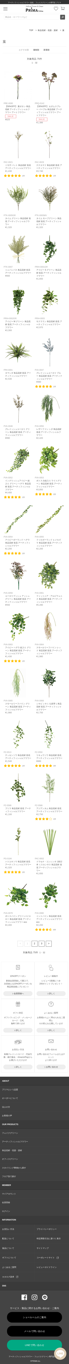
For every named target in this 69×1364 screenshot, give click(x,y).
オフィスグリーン (10, 1159)
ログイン (6, 1211)
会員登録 (6, 1202)
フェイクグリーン (10, 1133)
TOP (31, 30)
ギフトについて (9, 1257)
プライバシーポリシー (47, 1229)
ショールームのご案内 (34, 1317)
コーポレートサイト (48, 1257)
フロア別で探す (9, 1176)
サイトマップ (43, 1248)
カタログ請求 (10, 1277)
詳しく (52, 993)
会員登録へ (19, 993)
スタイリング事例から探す (14, 1168)
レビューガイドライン (47, 1267)
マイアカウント (9, 1194)
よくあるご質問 (9, 1267)
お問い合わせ (52, 1067)
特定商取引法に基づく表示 (49, 1238)
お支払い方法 (8, 1229)
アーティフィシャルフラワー (15, 1141)
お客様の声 (7, 1115)
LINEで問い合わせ (34, 1345)
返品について (8, 1248)
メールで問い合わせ (34, 1331)
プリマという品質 (10, 1089)
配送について (8, 1238)
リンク (18, 96)
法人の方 (6, 1107)
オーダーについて (10, 1098)
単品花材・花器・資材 (48, 30)
